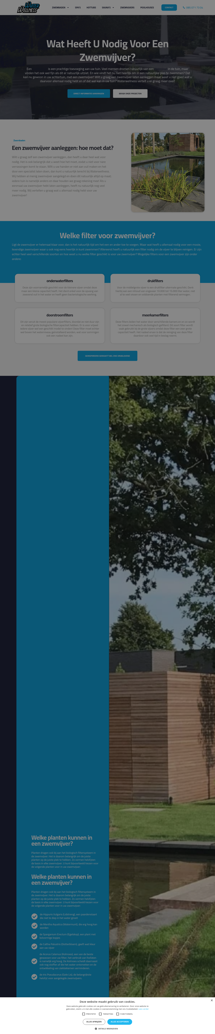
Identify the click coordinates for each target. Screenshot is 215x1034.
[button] (107, 1028)
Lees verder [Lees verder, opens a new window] (144, 1009)
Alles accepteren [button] (120, 1021)
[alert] (107, 517)
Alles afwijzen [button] (94, 1021)
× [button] (212, 1000)
